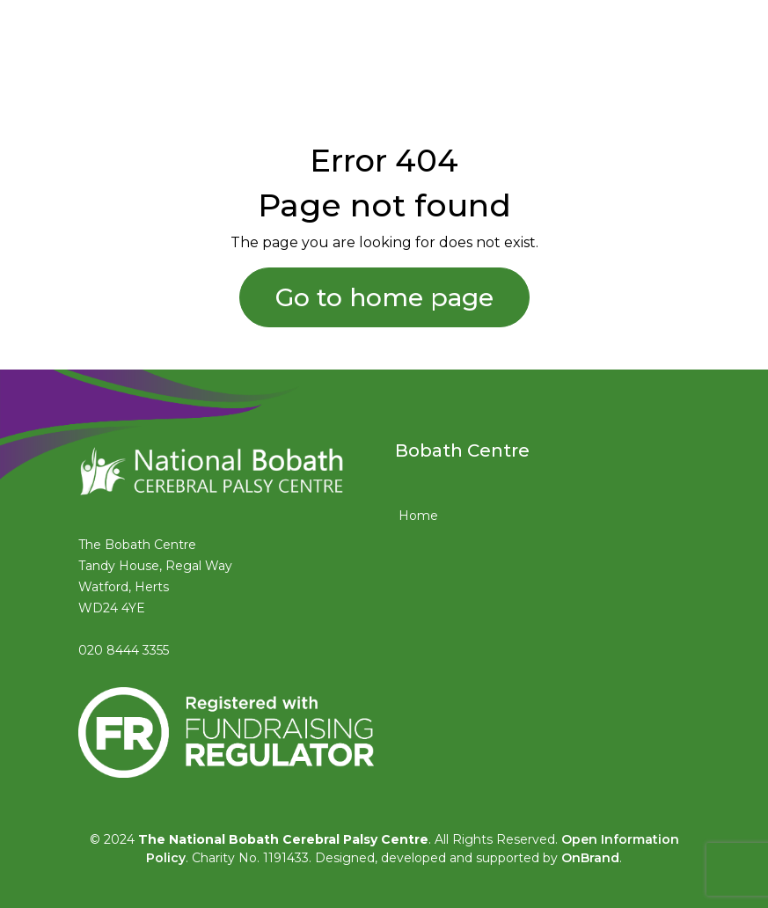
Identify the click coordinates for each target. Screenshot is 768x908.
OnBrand (590, 858)
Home (418, 516)
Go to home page (384, 297)
